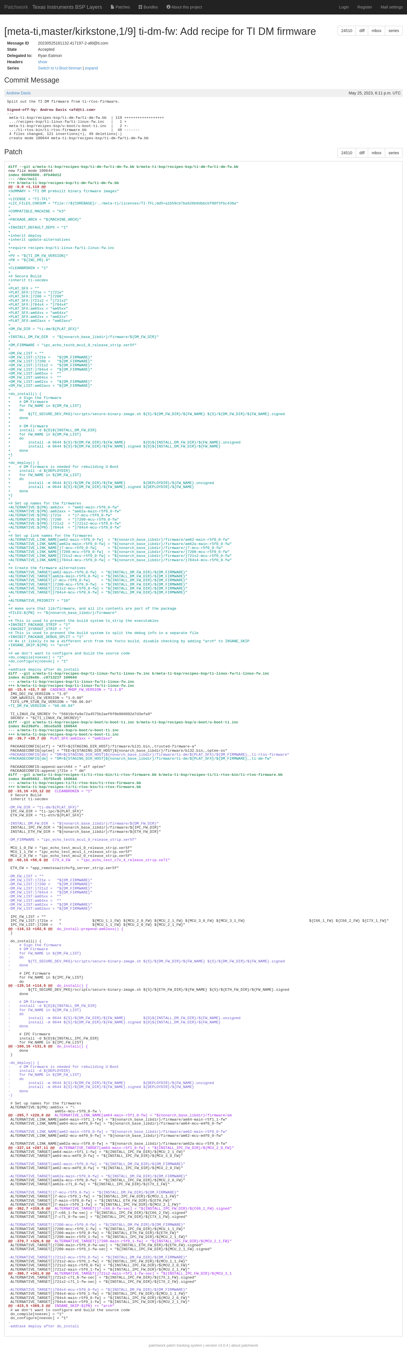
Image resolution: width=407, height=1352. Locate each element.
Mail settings (392, 7)
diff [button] (361, 30)
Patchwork (16, 7)
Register (364, 7)
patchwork (157, 1345)
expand (91, 68)
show (42, 62)
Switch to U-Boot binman (60, 68)
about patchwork (244, 1345)
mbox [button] (376, 30)
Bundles (148, 7)
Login (344, 7)
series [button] (394, 30)
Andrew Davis (18, 93)
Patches (120, 7)
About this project (184, 7)
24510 (346, 30)
